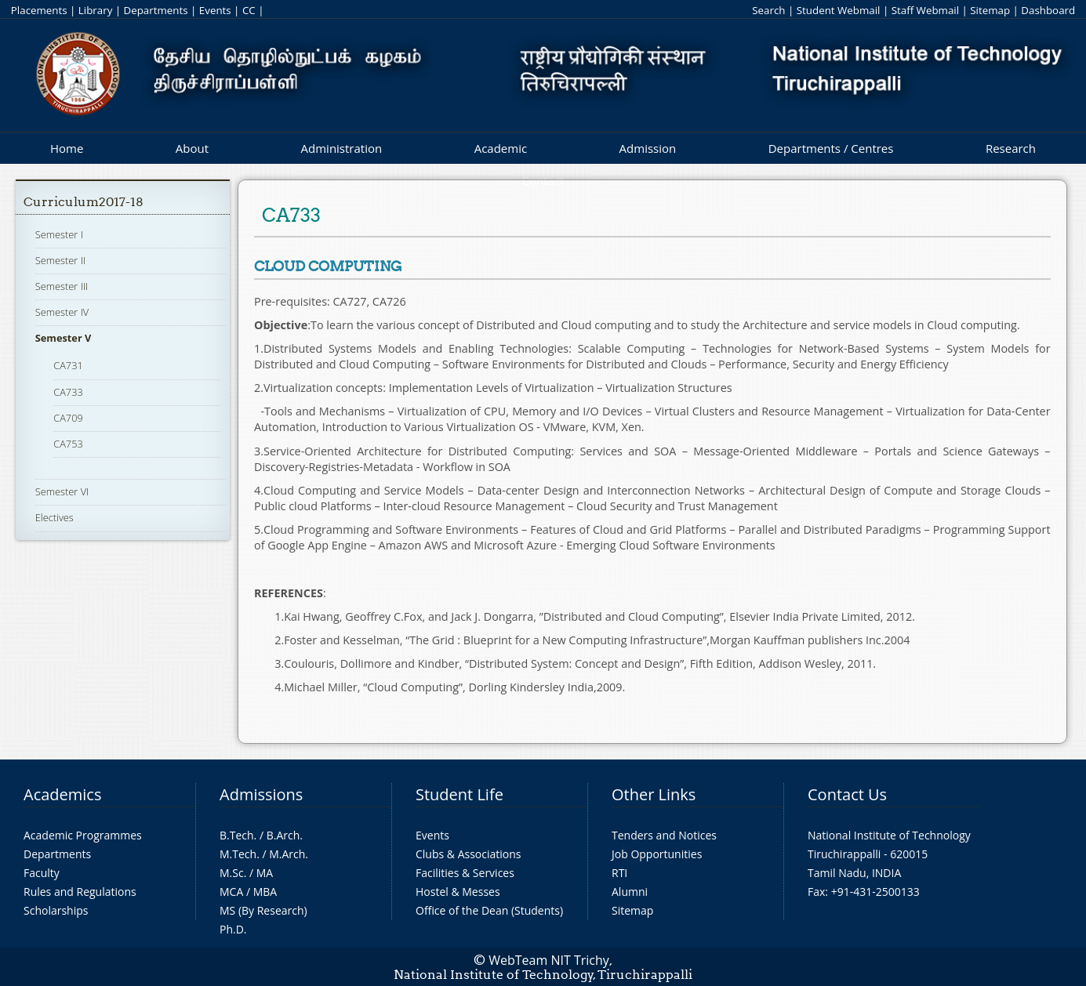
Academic (500, 148)
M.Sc (232, 872)
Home (66, 148)
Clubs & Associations (468, 853)
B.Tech (237, 835)
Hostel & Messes (458, 891)
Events (215, 10)
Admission (648, 148)
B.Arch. (285, 835)
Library (95, 10)
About (192, 148)
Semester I (59, 234)
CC (249, 10)
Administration (342, 148)
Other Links (654, 794)
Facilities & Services (465, 872)
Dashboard (1048, 10)
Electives (54, 517)
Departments (156, 10)
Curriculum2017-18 (83, 201)
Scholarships (56, 910)
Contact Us (847, 794)
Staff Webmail (925, 10)
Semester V (63, 338)
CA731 (68, 365)
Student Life (459, 794)
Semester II (60, 260)
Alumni (630, 891)
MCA (231, 891)
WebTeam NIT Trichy (549, 960)
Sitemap (990, 10)
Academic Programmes (83, 835)
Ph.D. (233, 929)
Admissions (261, 794)
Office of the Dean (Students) (489, 910)
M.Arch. (288, 853)
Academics (62, 794)
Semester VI (62, 491)
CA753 (68, 444)
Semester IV (62, 312)
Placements (39, 10)
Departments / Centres (831, 148)
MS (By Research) (263, 910)
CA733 (68, 392)
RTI (619, 872)
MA (264, 872)
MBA (265, 891)
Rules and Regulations (80, 891)
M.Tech (238, 853)
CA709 (68, 418)
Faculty (42, 872)
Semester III (62, 286)
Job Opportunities (657, 853)
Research (1011, 148)
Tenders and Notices (664, 835)
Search (768, 10)
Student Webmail (839, 10)
